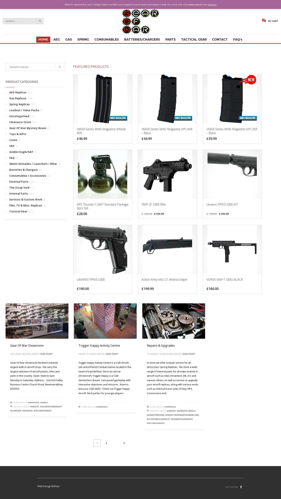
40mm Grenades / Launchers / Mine (33, 164)
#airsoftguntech (186, 411)
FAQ (12, 158)
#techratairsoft (43, 411)
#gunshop (15, 411)
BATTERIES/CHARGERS (142, 39)
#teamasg (27, 411)
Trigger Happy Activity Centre (99, 346)
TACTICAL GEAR (194, 39)
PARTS (170, 39)
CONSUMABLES (106, 39)
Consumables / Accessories (27, 175)
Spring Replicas (19, 104)
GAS (68, 39)
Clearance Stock (20, 122)
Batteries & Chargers (23, 169)
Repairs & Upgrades (161, 346)
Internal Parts (18, 193)
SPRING (83, 39)
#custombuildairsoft (158, 419)
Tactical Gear (18, 211)
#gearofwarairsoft (51, 406)
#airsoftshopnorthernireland (182, 415)
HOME (43, 39)
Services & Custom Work (25, 199)
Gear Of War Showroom (27, 346)
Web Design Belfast (48, 486)
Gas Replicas (17, 98)
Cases (13, 140)
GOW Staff (46, 354)
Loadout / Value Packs (24, 110)
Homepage (33, 402)
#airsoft (34, 406)
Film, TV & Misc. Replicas (25, 205)
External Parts (18, 181)
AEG (56, 39)
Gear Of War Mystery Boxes (27, 128)
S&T (12, 146)
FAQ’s (237, 39)
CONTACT (220, 39)
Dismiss (212, 4)
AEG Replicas (17, 92)
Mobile (44, 402)
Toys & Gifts (17, 134)
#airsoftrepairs (155, 415)
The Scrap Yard (19, 187)
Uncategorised (19, 116)
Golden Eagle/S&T (21, 152)
